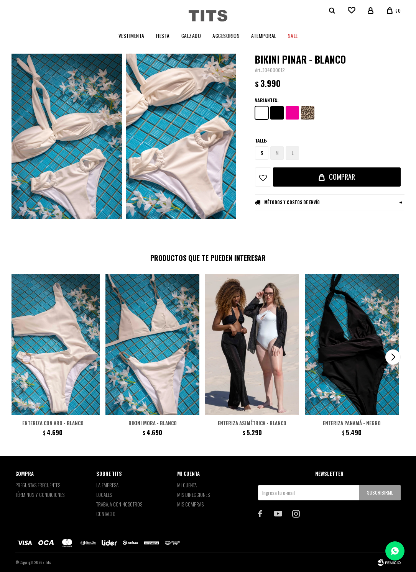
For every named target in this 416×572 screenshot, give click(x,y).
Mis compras (190, 504)
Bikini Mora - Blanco (152, 423)
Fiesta (163, 35)
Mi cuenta (187, 485)
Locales (104, 494)
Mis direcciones (193, 494)
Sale (293, 35)
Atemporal (263, 35)
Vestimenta (131, 35)
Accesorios (226, 35)
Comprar (342, 177)
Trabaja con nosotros (119, 504)
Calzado (191, 35)
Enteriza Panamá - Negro (352, 423)
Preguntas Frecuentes (37, 485)
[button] (393, 357)
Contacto (105, 514)
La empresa (107, 485)
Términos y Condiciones (39, 494)
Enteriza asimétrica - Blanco (252, 423)
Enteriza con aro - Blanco (53, 423)
